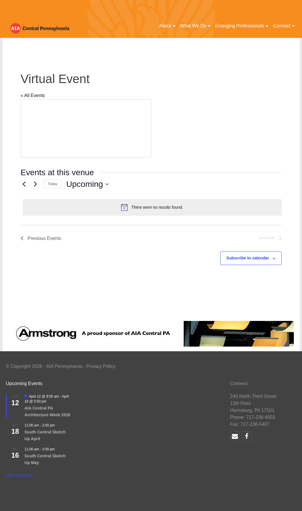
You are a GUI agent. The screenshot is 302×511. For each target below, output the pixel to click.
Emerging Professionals (239, 25)
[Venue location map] (86, 128)
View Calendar (19, 475)
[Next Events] (35, 184)
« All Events (33, 95)
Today (52, 184)
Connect (281, 25)
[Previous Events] (24, 184)
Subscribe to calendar (247, 258)
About (165, 25)
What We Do (193, 25)
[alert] (152, 207)
